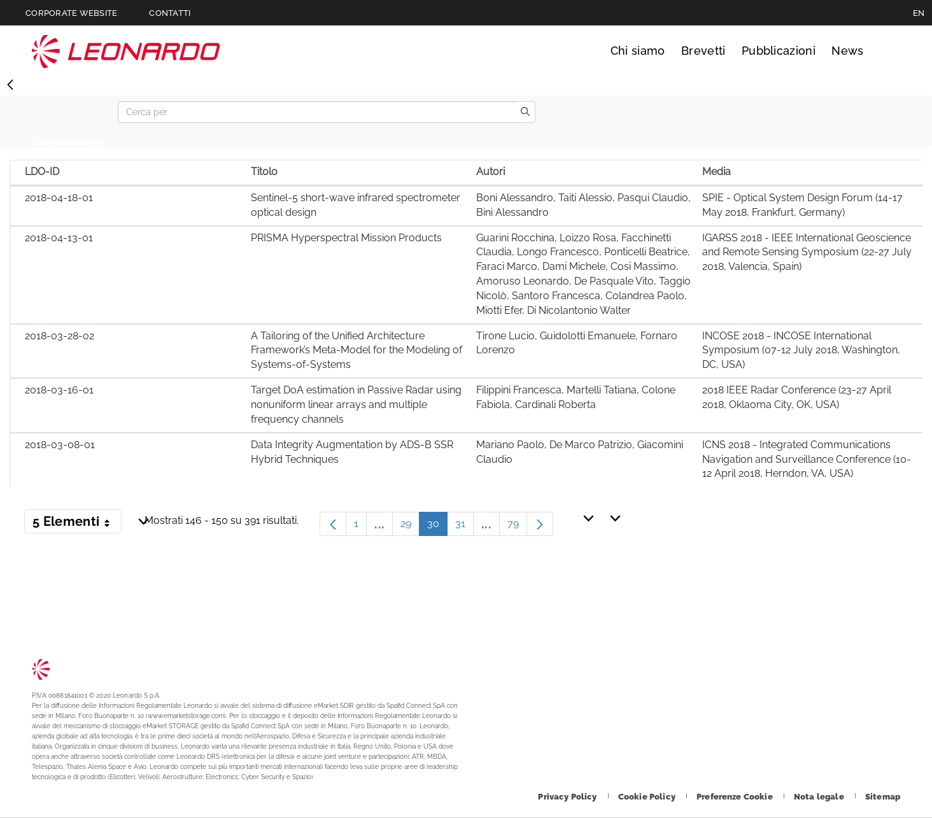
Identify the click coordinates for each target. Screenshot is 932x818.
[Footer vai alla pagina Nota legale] (820, 796)
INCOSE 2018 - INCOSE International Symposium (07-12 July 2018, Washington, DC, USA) (801, 350)
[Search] (317, 112)
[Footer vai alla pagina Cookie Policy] (647, 796)
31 (464, 527)
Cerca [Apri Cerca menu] (888, 51)
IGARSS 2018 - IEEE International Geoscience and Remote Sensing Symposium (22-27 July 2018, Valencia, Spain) (807, 252)
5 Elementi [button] (77, 524)
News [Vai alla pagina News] (847, 50)
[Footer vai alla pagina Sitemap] (882, 796)
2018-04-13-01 (59, 238)
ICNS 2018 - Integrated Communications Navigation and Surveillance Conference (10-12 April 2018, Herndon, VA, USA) (806, 459)
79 (517, 527)
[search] (525, 112)
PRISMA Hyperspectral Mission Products (346, 238)
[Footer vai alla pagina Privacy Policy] (568, 796)
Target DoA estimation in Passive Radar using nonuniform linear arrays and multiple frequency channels (356, 404)
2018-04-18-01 (59, 198)
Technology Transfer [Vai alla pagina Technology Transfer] (126, 51)
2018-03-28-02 (59, 336)
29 (410, 527)
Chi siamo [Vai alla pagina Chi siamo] (638, 50)
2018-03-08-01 (60, 445)
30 (437, 527)
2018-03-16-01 (59, 390)
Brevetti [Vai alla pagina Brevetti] (703, 50)
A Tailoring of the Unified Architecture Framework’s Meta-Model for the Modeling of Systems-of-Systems (356, 350)
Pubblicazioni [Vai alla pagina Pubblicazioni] (779, 50)
